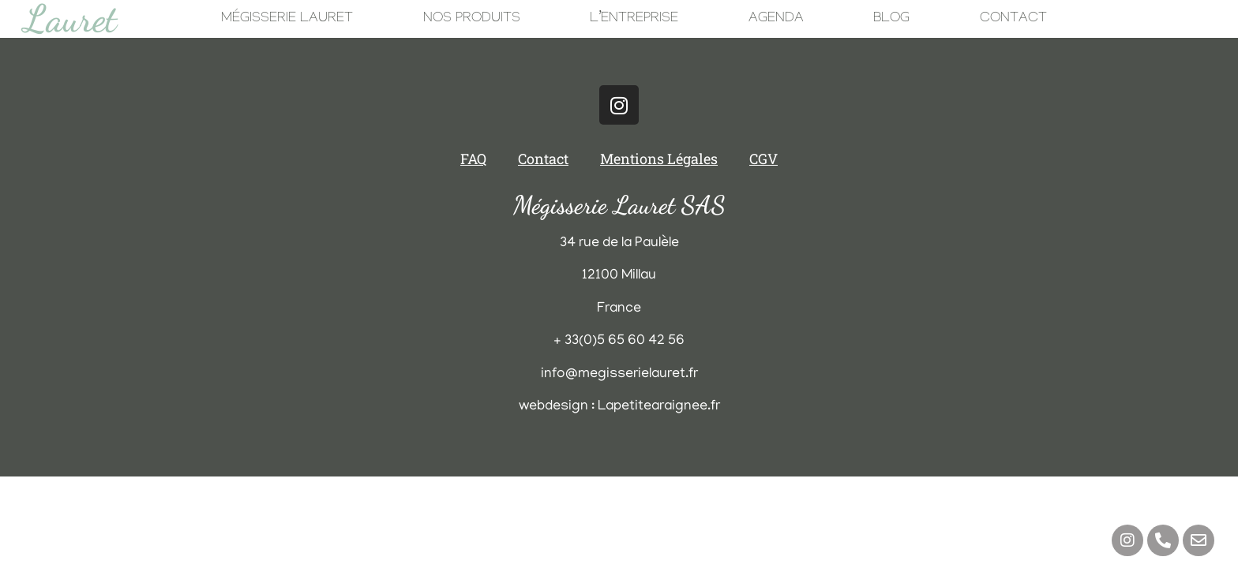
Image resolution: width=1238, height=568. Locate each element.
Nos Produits (471, 19)
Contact (1013, 19)
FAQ (473, 158)
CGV (763, 158)
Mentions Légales (659, 158)
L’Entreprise (634, 19)
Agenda (776, 19)
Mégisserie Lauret (287, 19)
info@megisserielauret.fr (619, 375)
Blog (891, 19)
